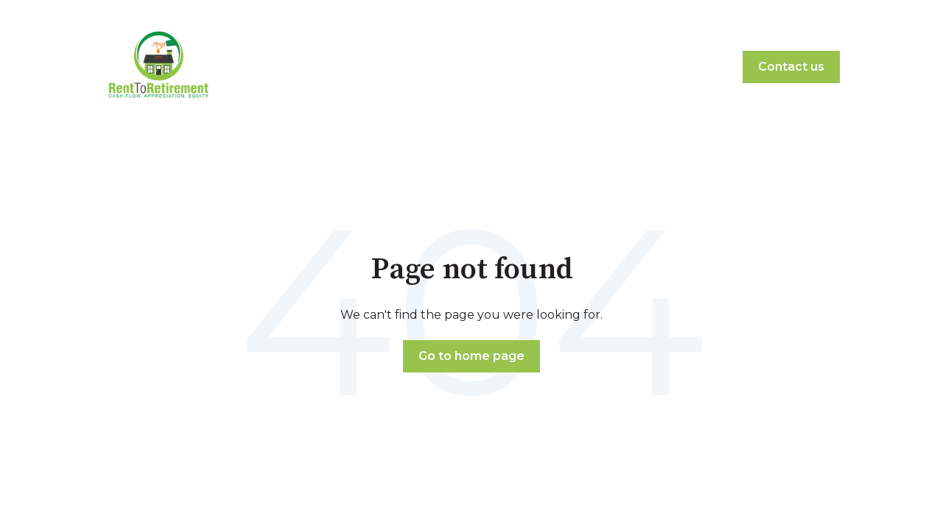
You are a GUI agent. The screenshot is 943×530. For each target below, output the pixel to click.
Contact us (791, 67)
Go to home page (471, 356)
